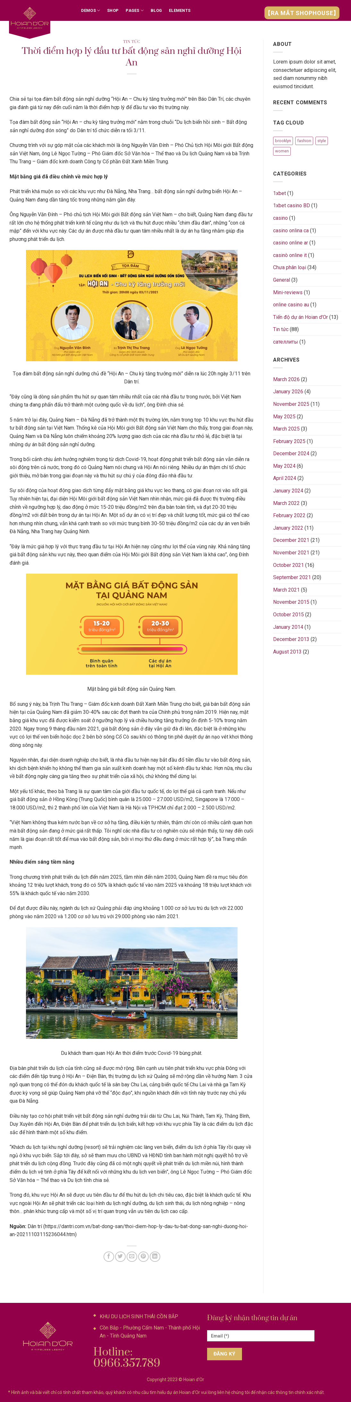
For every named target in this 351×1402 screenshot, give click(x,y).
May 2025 (284, 417)
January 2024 (288, 491)
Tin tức (131, 41)
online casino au (291, 305)
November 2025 (291, 404)
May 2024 (284, 466)
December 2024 (291, 453)
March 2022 (286, 503)
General (281, 280)
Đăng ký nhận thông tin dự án (252, 1318)
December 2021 (291, 540)
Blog (156, 10)
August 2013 (287, 652)
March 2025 (286, 429)
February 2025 (289, 441)
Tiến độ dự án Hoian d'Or (300, 317)
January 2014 (288, 627)
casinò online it (290, 255)
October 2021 (288, 565)
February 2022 (289, 515)
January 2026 (288, 392)
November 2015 (291, 602)
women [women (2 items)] (282, 151)
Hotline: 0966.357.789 (126, 1358)
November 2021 (291, 553)
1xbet (279, 193)
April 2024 (284, 478)
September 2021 (292, 577)
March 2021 (286, 590)
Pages (135, 10)
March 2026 (286, 379)
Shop (113, 10)
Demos (90, 10)
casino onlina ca (291, 230)
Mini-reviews (288, 292)
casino (280, 218)
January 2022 (288, 528)
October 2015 (288, 614)
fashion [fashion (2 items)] (304, 140)
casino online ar (290, 243)
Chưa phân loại (289, 267)
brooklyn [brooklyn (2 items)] (283, 140)
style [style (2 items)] (321, 140)
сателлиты (285, 342)
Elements (179, 10)
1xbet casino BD (291, 205)
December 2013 (291, 639)
